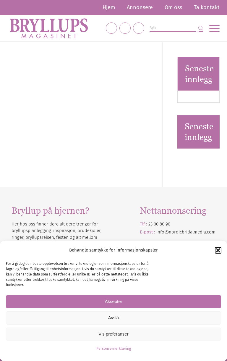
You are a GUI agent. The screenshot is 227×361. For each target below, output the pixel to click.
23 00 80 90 (159, 224)
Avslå (113, 317)
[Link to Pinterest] (138, 28)
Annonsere (140, 7)
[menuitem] (109, 7)
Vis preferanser (113, 333)
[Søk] (176, 28)
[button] (218, 250)
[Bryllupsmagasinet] (48, 28)
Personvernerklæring (113, 349)
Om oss (173, 7)
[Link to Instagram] (125, 28)
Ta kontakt (207, 7)
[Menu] (211, 28)
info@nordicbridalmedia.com (185, 232)
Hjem (109, 7)
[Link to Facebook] (111, 28)
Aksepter (113, 301)
